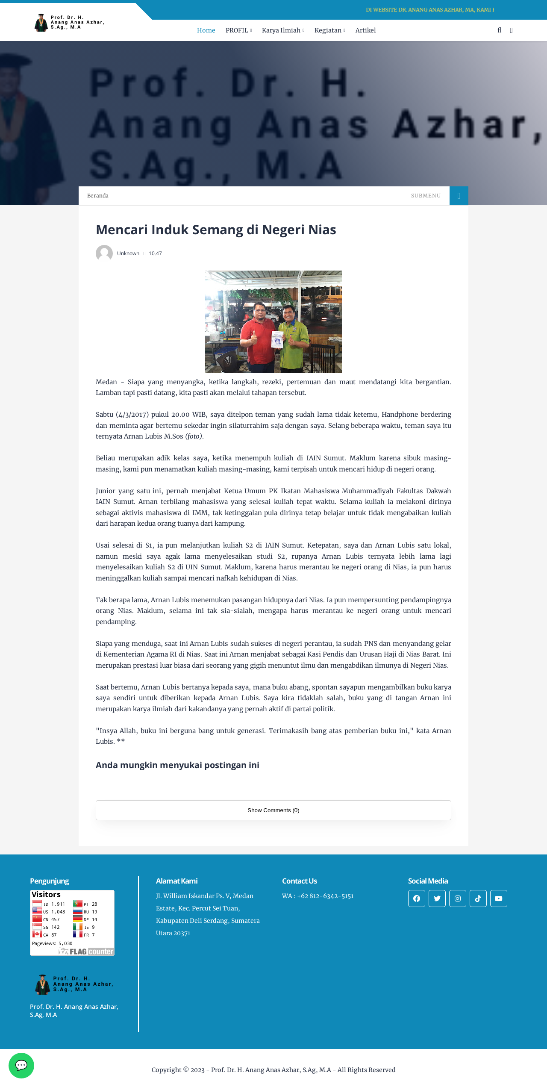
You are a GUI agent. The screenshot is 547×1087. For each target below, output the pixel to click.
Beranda (98, 195)
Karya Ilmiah (281, 30)
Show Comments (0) (273, 810)
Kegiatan (328, 30)
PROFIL (237, 30)
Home (206, 30)
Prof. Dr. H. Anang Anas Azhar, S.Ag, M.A (271, 1070)
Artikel (366, 30)
